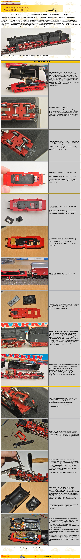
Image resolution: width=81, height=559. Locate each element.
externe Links (59, 557)
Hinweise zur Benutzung (5, 556)
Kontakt (2, 555)
